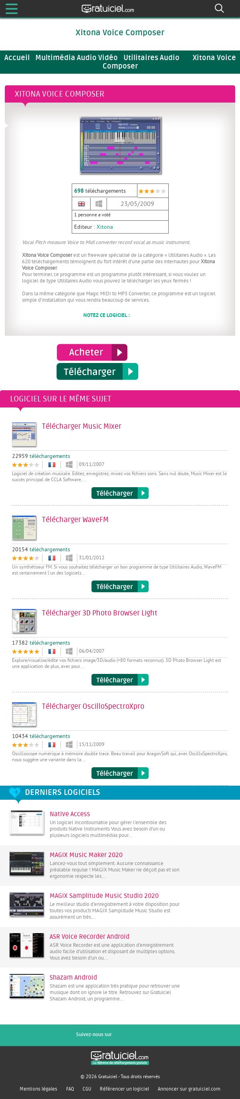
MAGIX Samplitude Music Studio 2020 (104, 895)
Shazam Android (73, 977)
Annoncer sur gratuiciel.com (189, 1089)
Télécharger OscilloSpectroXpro (120, 773)
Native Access (70, 814)
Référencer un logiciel (124, 1089)
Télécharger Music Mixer (120, 493)
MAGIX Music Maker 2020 (86, 855)
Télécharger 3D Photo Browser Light (120, 680)
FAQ (70, 1089)
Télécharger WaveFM (120, 587)
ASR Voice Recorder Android (89, 936)
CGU (87, 1089)
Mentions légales (38, 1089)
